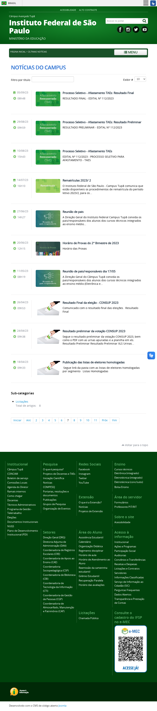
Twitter (83, 478)
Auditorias (120, 555)
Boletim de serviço (17, 478)
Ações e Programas (125, 546)
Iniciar (17, 420)
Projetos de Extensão (91, 511)
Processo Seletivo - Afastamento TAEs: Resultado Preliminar (102, 122)
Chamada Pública (88, 618)
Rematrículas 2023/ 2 (77, 180)
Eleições (11, 517)
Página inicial (18, 51)
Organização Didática (91, 546)
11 (95, 420)
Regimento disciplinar (91, 550)
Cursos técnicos (123, 469)
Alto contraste (88, 9)
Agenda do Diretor (17, 487)
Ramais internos (16, 491)
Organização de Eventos (56, 508)
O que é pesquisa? (53, 469)
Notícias (47, 482)
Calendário (85, 542)
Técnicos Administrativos (21, 504)
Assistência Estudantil (91, 537)
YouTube (84, 482)
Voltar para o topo (135, 445)
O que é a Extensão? (90, 502)
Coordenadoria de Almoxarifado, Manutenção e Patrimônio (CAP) (58, 607)
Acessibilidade (68, 9)
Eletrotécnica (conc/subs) (128, 482)
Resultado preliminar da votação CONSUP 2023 (94, 331)
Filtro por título (42, 79)
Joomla (62, 705)
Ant (28, 420)
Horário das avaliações (91, 585)
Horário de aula (87, 555)
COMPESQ (49, 487)
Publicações (49, 499)
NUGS (10, 526)
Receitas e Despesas (125, 564)
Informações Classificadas (129, 577)
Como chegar (14, 496)
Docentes (12, 500)
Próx (104, 420)
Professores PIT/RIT (125, 507)
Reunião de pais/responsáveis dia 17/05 (89, 271)
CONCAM (12, 473)
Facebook (84, 469)
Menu (130, 52)
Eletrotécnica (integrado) (128, 477)
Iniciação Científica (53, 478)
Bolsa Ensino (121, 487)
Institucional (121, 542)
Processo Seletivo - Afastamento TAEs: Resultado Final (98, 93)
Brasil (12, 3)
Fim (114, 420)
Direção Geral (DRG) (54, 537)
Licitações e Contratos (127, 568)
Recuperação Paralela (91, 580)
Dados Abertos (122, 594)
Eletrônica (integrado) (126, 473)
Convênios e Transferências (129, 559)
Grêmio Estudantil (89, 576)
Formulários (121, 502)
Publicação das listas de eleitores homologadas (94, 362)
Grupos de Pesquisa (54, 504)
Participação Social (125, 551)
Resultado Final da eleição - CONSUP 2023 (90, 303)
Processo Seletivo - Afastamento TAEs (87, 151)
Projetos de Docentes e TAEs (59, 473)
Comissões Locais (17, 482)
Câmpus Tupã (15, 469)
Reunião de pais (73, 212)
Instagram (84, 473)
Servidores (120, 573)
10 (87, 420)
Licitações (22, 401)
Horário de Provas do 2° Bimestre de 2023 (91, 243)
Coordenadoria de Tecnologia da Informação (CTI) (58, 587)
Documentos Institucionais (22, 522)
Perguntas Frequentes (127, 590)
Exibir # (134, 79)
